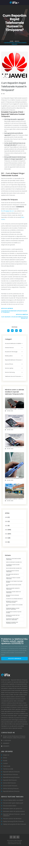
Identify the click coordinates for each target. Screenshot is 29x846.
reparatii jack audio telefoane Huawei (11, 602)
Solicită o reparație (14, 658)
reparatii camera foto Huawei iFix (14, 605)
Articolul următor (22, 314)
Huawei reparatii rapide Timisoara (12, 571)
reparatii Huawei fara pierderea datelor (12, 623)
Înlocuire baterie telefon (9, 806)
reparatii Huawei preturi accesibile (12, 616)
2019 (7, 517)
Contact (5, 763)
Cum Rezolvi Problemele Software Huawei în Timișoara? (14, 311)
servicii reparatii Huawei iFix (14, 562)
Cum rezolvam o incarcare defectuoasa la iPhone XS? (14, 317)
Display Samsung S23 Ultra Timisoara (13, 821)
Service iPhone (9, 364)
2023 (8, 529)
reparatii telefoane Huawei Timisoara (13, 559)
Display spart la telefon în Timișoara (14, 428)
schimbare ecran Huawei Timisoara (12, 565)
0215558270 (6, 743)
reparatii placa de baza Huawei (12, 596)
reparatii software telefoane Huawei (14, 582)
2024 (8, 534)
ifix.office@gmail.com (7, 211)
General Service (9, 347)
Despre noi (6, 755)
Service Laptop (9, 368)
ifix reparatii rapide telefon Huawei (13, 612)
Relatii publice (9, 356)
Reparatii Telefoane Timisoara (11, 772)
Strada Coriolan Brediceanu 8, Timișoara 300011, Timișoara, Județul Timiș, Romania (14, 737)
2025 (7, 538)
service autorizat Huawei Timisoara (13, 578)
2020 (7, 521)
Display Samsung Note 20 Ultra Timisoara (14, 824)
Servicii (5, 758)
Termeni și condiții (8, 769)
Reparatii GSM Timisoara (10, 780)
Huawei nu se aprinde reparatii (14, 598)
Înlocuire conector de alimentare (12, 818)
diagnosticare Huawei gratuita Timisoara (12, 619)
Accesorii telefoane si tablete (13, 343)
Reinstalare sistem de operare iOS (12, 808)
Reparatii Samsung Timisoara (11, 777)
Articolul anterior (7, 308)
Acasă (11, 41)
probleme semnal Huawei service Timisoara (12, 609)
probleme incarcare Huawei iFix (13, 585)
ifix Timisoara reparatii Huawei (12, 575)
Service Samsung (10, 372)
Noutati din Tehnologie (11, 351)
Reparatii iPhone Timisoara (10, 774)
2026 (7, 542)
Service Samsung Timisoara (11, 788)
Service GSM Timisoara (9, 783)
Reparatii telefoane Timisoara (13, 360)
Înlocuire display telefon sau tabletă (13, 800)
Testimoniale (6, 766)
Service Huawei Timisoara (10, 786)
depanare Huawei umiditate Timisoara (13, 592)
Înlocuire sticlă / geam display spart (13, 803)
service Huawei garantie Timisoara (13, 589)
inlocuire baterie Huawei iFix (14, 568)
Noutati (17, 41)
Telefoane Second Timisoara (13, 376)
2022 (7, 525)
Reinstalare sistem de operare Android (14, 811)
